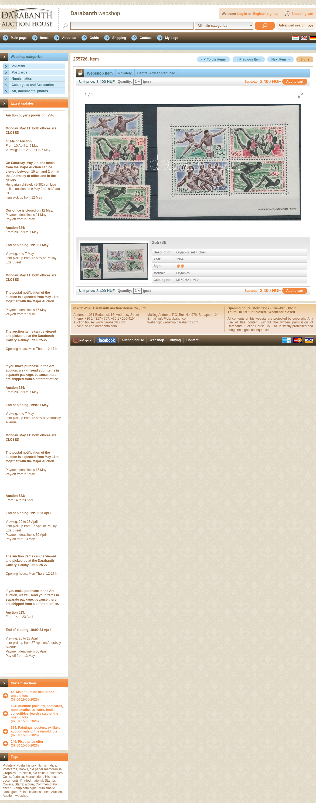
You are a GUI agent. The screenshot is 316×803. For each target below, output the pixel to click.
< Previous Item (249, 59)
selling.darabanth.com (101, 326)
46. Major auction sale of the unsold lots (32, 694)
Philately (18, 66)
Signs (304, 59)
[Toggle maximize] (300, 95)
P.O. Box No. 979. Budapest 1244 (196, 315)
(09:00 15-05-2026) (27, 743)
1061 (91, 315)
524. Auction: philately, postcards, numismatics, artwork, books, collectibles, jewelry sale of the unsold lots (37, 711)
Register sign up (265, 14)
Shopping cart (302, 14)
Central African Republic (156, 73)
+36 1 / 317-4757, (97, 318)
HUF (111, 81)
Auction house (132, 340)
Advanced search (292, 25)
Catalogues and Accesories (33, 85)
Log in (242, 14)
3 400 (101, 81)
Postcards (19, 72)
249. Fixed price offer (27, 742)
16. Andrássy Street (125, 315)
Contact (192, 340)
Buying (175, 340)
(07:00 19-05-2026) (38, 695)
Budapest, (103, 315)
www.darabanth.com (110, 322)
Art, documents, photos (30, 91)
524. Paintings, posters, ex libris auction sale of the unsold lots (35, 729)
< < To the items (213, 59)
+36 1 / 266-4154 (123, 318)
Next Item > (280, 59)
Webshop (156, 340)
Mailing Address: (159, 315)
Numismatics (22, 79)
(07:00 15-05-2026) (38, 713)
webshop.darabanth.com (180, 322)
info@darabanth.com (173, 318)
